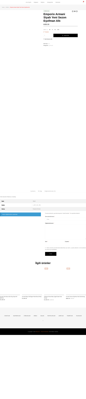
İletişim (42, 2)
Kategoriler (50, 2)
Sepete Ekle (66, 35)
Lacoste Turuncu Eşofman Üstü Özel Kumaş (75, 362)
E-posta (67, 307)
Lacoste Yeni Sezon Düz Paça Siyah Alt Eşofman (8, 363)
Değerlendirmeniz (49, 288)
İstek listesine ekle (48, 39)
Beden (45, 29)
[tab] (32, 256)
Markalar (58, 2)
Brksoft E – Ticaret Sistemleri (42, 397)
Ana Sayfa (28, 2)
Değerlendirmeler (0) (50, 256)
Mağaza (36, 2)
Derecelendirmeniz (50, 282)
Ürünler (7, 7)
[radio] (47, 30)
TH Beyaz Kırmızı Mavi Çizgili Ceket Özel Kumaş (53, 363)
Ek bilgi (40, 256)
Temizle (47, 31)
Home (3, 7)
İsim (46, 307)
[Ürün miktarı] (48, 35)
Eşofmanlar (51, 45)
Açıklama (32, 256)
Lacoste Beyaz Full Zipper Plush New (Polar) (31, 362)
